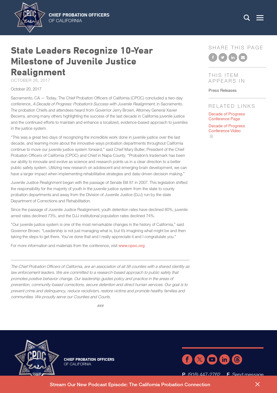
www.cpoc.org (131, 245)
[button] (259, 17)
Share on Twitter (223, 57)
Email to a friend (243, 57)
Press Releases (223, 90)
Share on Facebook (213, 57)
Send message (247, 374)
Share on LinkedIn (233, 57)
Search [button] (247, 17)
